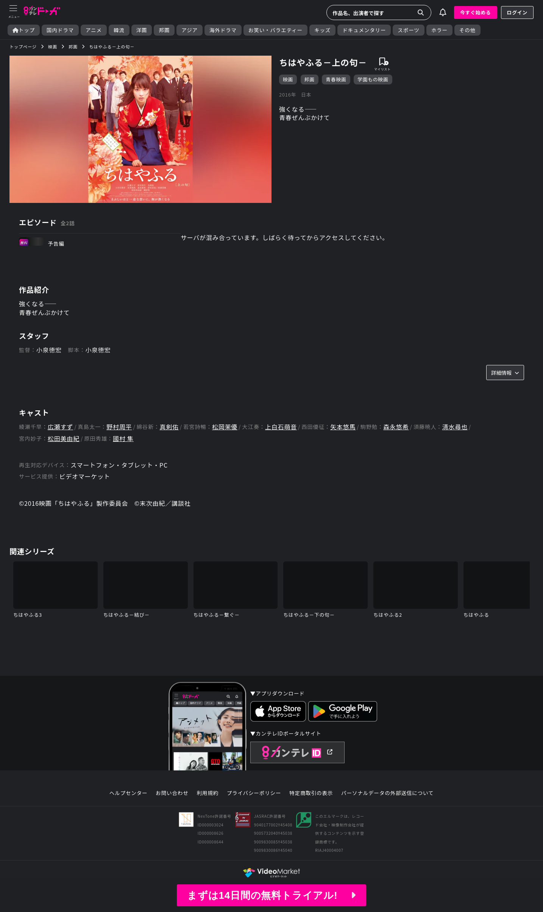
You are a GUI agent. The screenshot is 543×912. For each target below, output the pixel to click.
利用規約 (207, 793)
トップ (23, 30)
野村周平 (119, 426)
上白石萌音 (281, 426)
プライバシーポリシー (254, 793)
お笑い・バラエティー (275, 30)
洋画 (141, 30)
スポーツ (408, 30)
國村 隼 (123, 438)
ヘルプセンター (128, 793)
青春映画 (336, 79)
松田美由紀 (64, 438)
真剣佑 (168, 426)
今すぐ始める (475, 12)
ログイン (517, 12)
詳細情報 (505, 372)
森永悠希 (396, 426)
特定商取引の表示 (311, 793)
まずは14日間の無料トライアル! (271, 895)
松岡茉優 (224, 426)
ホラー (439, 30)
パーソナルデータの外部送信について (387, 793)
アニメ (94, 30)
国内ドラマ (60, 30)
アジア (189, 30)
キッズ (322, 30)
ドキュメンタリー (364, 30)
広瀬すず (60, 426)
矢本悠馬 (343, 426)
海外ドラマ (223, 30)
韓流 (119, 30)
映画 (288, 79)
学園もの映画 (373, 79)
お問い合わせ (172, 793)
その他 (467, 30)
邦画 (164, 30)
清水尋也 (455, 426)
